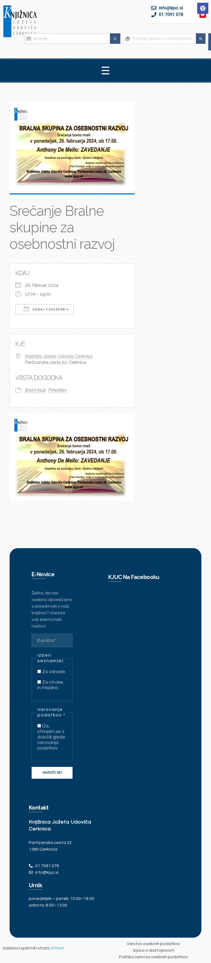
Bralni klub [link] (35, 390)
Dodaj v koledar (44, 309)
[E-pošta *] (52, 640)
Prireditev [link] (57, 390)
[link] (202, 8)
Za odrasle (51, 671)
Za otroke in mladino (50, 685)
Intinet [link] (57, 948)
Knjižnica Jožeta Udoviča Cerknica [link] (59, 356)
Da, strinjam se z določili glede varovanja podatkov (51, 737)
